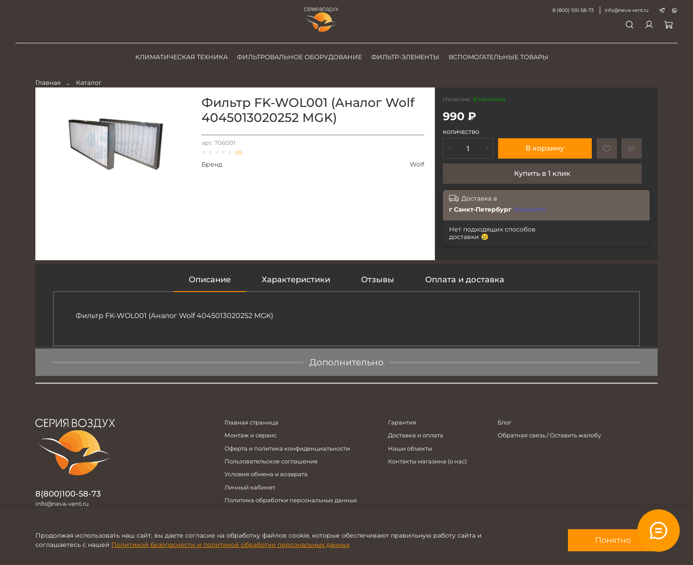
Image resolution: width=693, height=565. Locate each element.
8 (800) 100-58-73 (570, 10)
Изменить (530, 209)
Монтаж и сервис (251, 435)
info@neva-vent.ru (624, 10)
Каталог (89, 83)
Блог (504, 422)
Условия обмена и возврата (266, 474)
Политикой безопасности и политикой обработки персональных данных (230, 545)
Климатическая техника (181, 57)
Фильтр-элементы (405, 57)
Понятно (613, 540)
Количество (461, 132)
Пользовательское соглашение (271, 461)
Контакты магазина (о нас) (427, 461)
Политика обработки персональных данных (291, 500)
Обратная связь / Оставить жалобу (549, 435)
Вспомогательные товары (498, 57)
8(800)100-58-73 (68, 494)
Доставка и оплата (415, 435)
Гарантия (402, 422)
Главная (48, 83)
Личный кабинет (250, 487)
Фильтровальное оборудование (299, 57)
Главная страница (251, 422)
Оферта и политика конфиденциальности (287, 448)
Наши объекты (410, 448)
